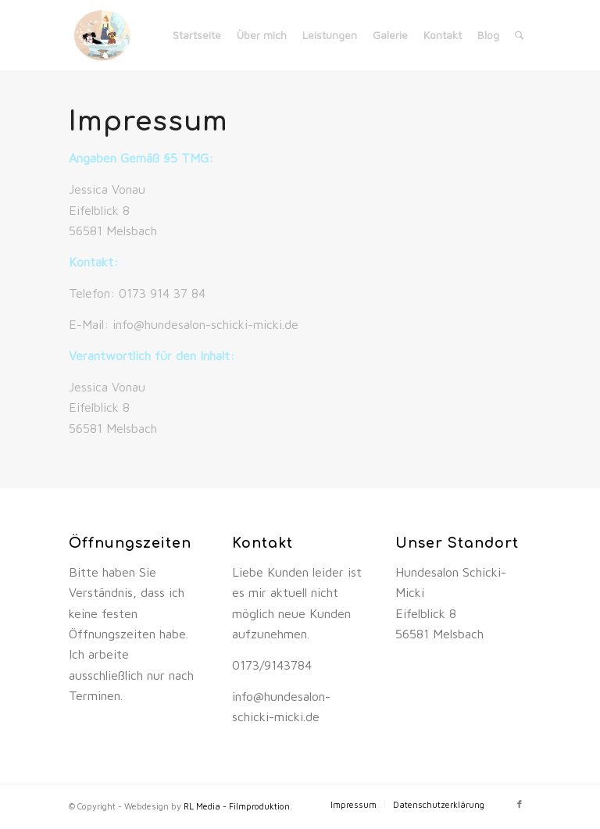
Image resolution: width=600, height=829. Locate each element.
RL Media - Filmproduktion (237, 806)
